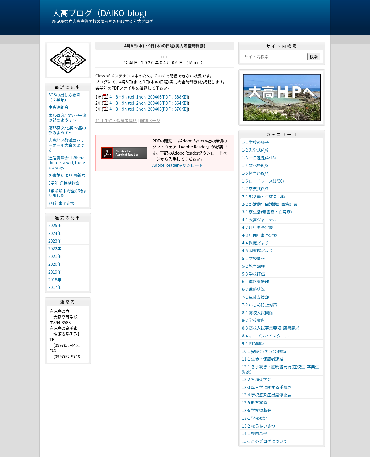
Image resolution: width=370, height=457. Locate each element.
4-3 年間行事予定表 (259, 235)
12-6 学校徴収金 (256, 410)
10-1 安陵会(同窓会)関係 (264, 351)
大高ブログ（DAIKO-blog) (99, 12)
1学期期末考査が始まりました (67, 193)
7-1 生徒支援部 (255, 297)
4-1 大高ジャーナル (259, 219)
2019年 (54, 272)
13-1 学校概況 (254, 418)
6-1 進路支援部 (255, 281)
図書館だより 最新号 (67, 175)
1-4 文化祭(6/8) (256, 165)
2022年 (54, 248)
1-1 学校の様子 (255, 142)
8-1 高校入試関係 (257, 312)
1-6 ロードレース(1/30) (263, 181)
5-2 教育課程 (253, 266)
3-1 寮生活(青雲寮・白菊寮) (267, 212)
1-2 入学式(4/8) (256, 150)
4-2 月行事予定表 (257, 227)
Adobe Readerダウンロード (177, 165)
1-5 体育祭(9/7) (256, 173)
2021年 (54, 256)
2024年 (54, 233)
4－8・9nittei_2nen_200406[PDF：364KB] (149, 103)
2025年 (54, 225)
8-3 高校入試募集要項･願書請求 (270, 328)
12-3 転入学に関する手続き (266, 387)
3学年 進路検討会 (64, 183)
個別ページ (150, 120)
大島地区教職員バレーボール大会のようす (66, 145)
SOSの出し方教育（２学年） (64, 97)
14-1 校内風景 (254, 433)
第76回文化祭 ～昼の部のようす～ (67, 130)
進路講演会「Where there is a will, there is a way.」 (66, 162)
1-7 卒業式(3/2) (256, 189)
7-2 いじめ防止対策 (259, 305)
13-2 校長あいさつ (258, 426)
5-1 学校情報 (253, 258)
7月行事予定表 (61, 203)
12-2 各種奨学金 (256, 379)
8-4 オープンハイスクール (265, 336)
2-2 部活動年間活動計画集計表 (269, 204)
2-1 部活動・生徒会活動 (263, 196)
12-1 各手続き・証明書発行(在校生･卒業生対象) (280, 369)
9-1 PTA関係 (253, 343)
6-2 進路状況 (253, 289)
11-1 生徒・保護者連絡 (116, 120)
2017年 (54, 287)
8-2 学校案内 (253, 320)
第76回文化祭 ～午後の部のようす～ (67, 117)
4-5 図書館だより (257, 250)
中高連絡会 (58, 107)
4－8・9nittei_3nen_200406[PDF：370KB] (149, 109)
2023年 (54, 241)
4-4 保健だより (255, 243)
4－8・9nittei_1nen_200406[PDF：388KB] (149, 97)
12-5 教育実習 (254, 402)
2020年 (54, 264)
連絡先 (68, 302)
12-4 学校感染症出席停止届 (266, 394)
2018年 (54, 280)
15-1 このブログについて (264, 441)
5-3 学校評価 (253, 274)
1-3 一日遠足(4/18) (259, 158)
